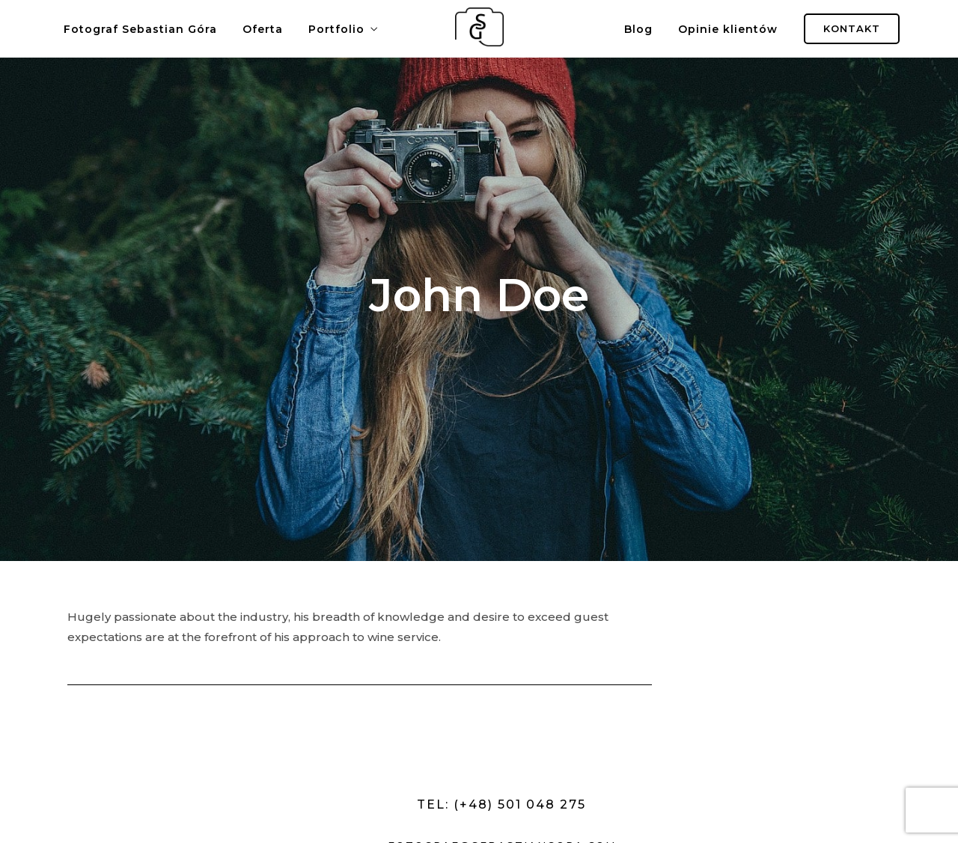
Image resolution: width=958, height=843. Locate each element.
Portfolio (336, 29)
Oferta (262, 29)
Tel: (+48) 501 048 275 (501, 804)
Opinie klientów (728, 29)
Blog (638, 29)
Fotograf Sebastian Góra (140, 29)
